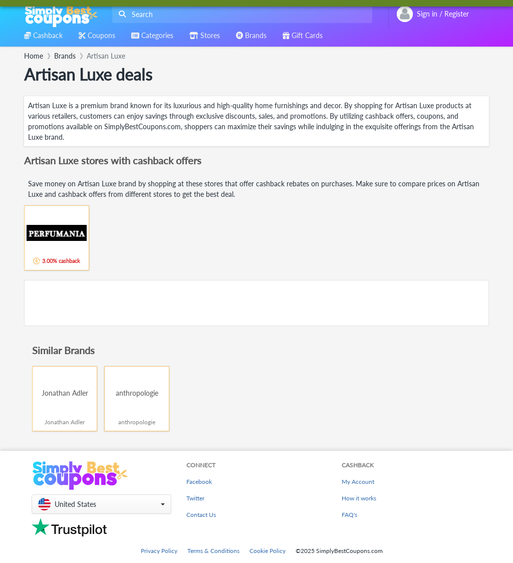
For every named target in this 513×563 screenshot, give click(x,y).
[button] (101, 504)
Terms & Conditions (213, 550)
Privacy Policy (159, 550)
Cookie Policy (267, 550)
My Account (358, 481)
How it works (359, 498)
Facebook (199, 481)
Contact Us (201, 514)
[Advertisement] (256, 303)
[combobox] (240, 14)
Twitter (195, 498)
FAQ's (349, 514)
